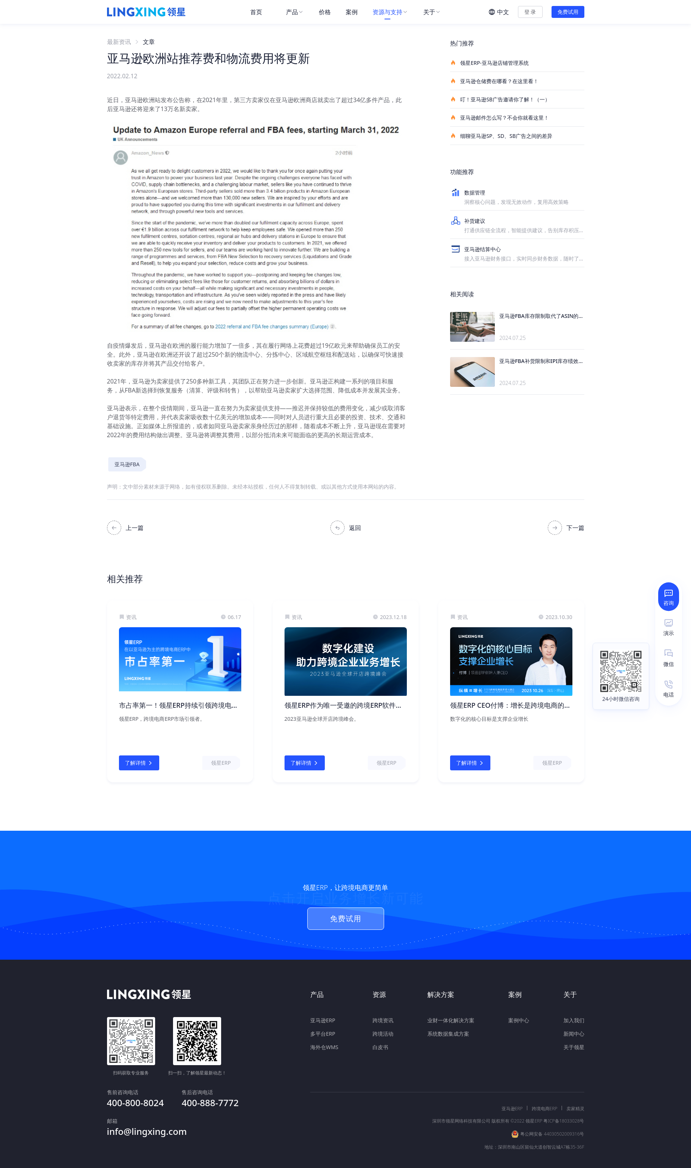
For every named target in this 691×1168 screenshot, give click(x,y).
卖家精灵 (575, 1092)
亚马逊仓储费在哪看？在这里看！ (494, 80)
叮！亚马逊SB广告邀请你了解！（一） (500, 99)
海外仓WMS (324, 1041)
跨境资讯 (383, 1014)
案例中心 (518, 1014)
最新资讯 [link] (119, 42)
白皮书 (380, 1041)
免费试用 (567, 11)
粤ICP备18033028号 (563, 1104)
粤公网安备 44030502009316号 (552, 1117)
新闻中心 (573, 1028)
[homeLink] (146, 12)
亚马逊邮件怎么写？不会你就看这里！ (499, 117)
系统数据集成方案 (448, 1028)
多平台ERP (322, 1028)
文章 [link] (149, 42)
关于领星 (573, 1041)
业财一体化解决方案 (450, 1014)
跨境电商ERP (544, 1092)
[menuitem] (260, 12)
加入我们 (573, 1014)
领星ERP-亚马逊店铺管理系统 (489, 62)
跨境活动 (383, 1028)
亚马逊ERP (322, 1014)
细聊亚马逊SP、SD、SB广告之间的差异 (501, 135)
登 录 (530, 11)
